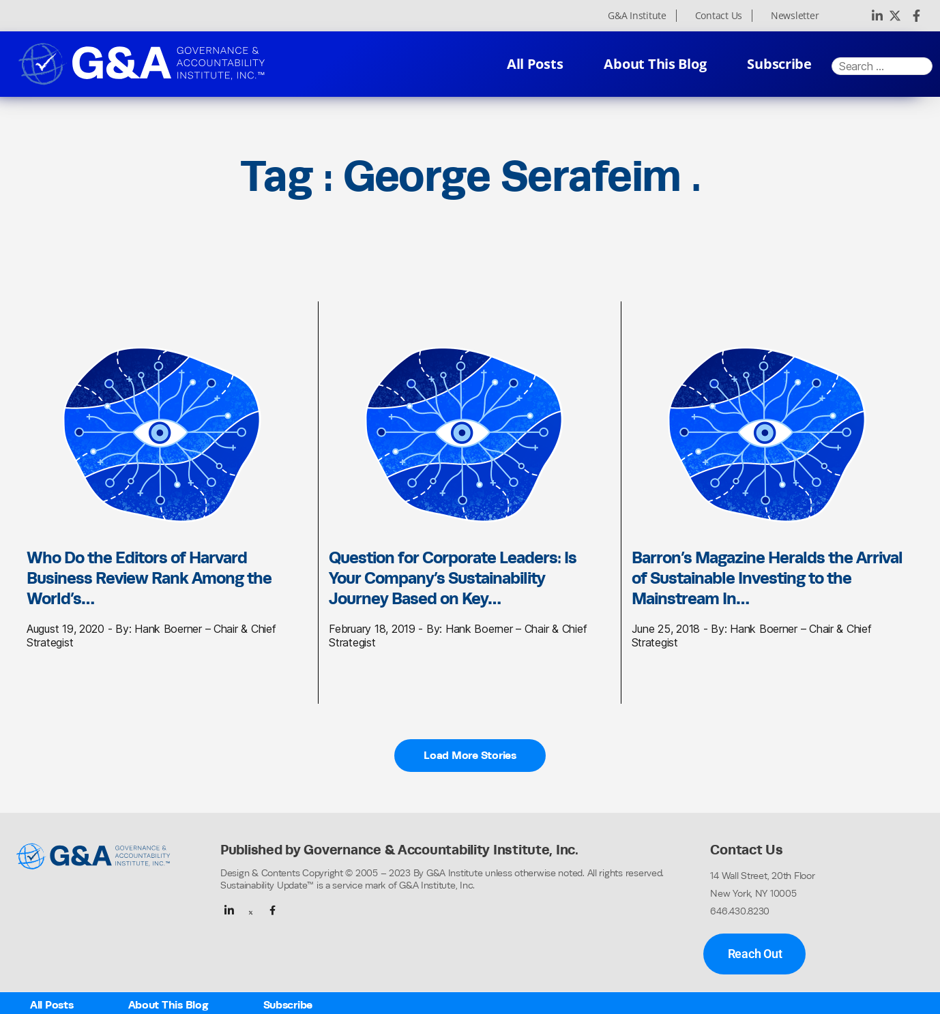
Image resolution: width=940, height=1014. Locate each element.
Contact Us (718, 16)
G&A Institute (637, 16)
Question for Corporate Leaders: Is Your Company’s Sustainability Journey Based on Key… (452, 578)
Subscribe (779, 64)
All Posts (535, 64)
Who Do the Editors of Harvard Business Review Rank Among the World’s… (149, 578)
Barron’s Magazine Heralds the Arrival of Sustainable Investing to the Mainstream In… (767, 578)
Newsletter (795, 16)
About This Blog (655, 64)
